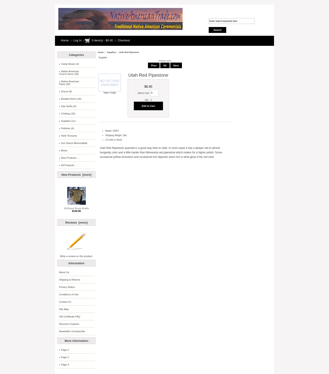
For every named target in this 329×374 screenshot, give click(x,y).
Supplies (111, 52)
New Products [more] (76, 174)
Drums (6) (65, 91)
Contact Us (65, 301)
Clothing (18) (67, 113)
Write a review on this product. (76, 255)
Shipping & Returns (69, 279)
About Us (64, 272)
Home (65, 40)
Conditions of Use (68, 294)
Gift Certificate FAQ (69, 316)
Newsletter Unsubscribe (72, 331)
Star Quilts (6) (67, 106)
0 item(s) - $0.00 (102, 40)
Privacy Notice (67, 287)
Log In (77, 40)
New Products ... (69, 157)
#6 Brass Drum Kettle (76, 207)
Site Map (64, 309)
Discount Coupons (69, 324)
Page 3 (64, 357)
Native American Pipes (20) (69, 82)
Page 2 (64, 350)
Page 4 (64, 364)
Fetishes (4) (66, 128)
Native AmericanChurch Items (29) (69, 72)
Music (63, 150)
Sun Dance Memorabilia (73, 143)
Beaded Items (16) (70, 98)
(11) (67, 121)
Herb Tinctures (68, 135)
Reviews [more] (76, 222)
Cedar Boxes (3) (69, 64)
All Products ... (68, 165)
